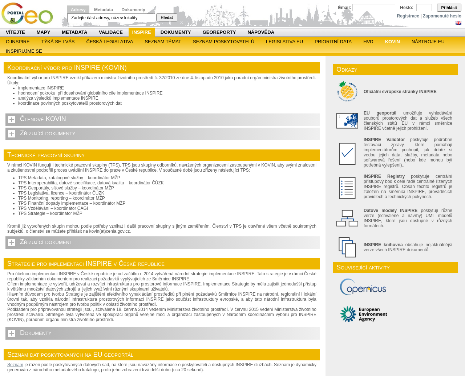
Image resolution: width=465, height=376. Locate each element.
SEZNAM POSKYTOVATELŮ (223, 41)
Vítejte (15, 32)
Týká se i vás (58, 41)
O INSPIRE (18, 41)
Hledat (167, 17)
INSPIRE (141, 32)
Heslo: (406, 7)
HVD (368, 41)
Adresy (78, 9)
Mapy (43, 32)
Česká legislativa (109, 41)
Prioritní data (333, 41)
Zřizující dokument (46, 241)
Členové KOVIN (43, 119)
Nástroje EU (428, 41)
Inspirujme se (24, 51)
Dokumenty (133, 9)
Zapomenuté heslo (442, 16)
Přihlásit (449, 7)
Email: (344, 7)
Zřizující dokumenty (48, 133)
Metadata (103, 9)
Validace (110, 32)
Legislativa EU (284, 41)
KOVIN (392, 41)
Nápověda (260, 32)
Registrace (408, 16)
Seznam (15, 364)
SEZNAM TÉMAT (163, 41)
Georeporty (219, 32)
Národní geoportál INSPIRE (30, 13)
